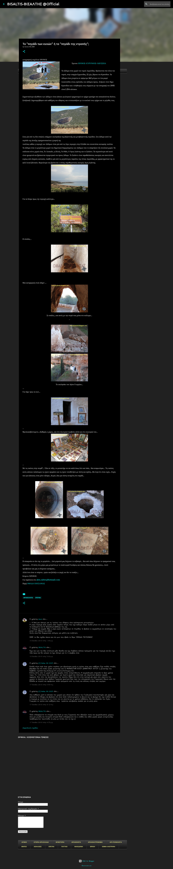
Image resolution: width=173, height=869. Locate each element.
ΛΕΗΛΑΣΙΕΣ (38, 846)
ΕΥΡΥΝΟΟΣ (91, 63)
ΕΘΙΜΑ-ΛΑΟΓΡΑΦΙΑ (108, 846)
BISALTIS (42, 647)
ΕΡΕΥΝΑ (51, 846)
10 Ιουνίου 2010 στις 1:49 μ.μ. (41, 641)
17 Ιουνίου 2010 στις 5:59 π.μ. (41, 685)
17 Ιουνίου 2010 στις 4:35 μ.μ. (41, 722)
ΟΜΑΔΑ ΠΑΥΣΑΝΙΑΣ (36, 583)
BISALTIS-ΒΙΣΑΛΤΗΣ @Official (33, 4)
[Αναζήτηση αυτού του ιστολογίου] (158, 4)
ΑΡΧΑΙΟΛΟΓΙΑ (28, 597)
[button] (24, 51)
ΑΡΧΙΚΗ (24, 842)
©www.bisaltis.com (86, 865)
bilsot (40, 619)
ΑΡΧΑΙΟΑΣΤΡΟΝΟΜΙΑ (95, 842)
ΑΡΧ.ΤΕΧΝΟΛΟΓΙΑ (116, 842)
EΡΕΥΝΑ (38, 597)
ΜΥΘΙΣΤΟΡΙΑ (60, 842)
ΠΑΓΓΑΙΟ (64, 846)
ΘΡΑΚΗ (92, 846)
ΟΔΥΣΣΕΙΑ (101, 63)
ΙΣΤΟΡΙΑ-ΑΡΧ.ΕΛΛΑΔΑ (41, 842)
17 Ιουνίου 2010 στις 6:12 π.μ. (41, 704)
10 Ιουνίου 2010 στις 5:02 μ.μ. (41, 656)
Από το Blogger (86, 861)
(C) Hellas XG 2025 (45, 663)
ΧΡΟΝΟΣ (81, 63)
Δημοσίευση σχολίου (30, 728)
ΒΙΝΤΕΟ (24, 846)
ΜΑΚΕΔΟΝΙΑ (78, 846)
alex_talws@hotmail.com (48, 580)
